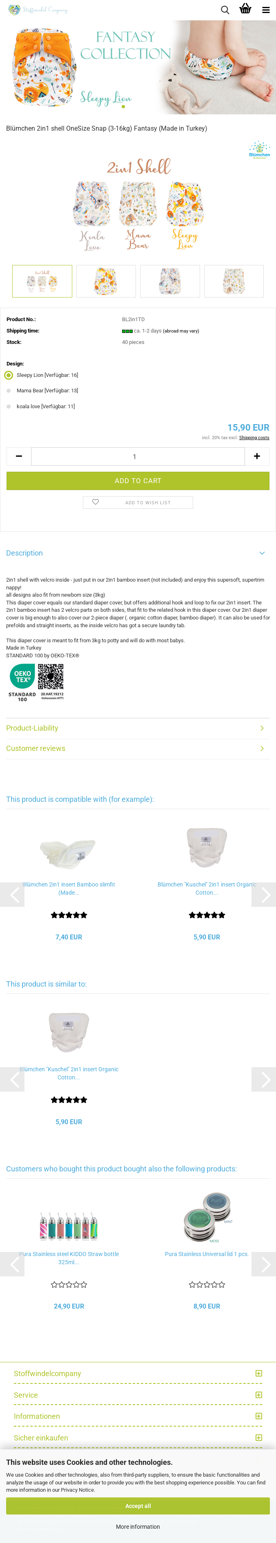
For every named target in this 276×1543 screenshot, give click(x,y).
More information (138, 1526)
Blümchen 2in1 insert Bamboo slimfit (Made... (68, 888)
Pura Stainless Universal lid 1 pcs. (207, 1254)
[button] (19, 456)
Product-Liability (32, 728)
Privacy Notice (77, 1490)
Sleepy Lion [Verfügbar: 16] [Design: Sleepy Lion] (42, 375)
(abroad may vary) (181, 331)
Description (24, 553)
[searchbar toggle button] (225, 10)
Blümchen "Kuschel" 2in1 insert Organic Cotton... (207, 888)
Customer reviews (35, 748)
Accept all (138, 1506)
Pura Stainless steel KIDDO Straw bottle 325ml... (69, 1258)
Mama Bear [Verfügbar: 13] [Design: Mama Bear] (42, 390)
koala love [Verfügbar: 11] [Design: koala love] (41, 406)
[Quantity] (138, 456)
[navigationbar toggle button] (266, 10)
